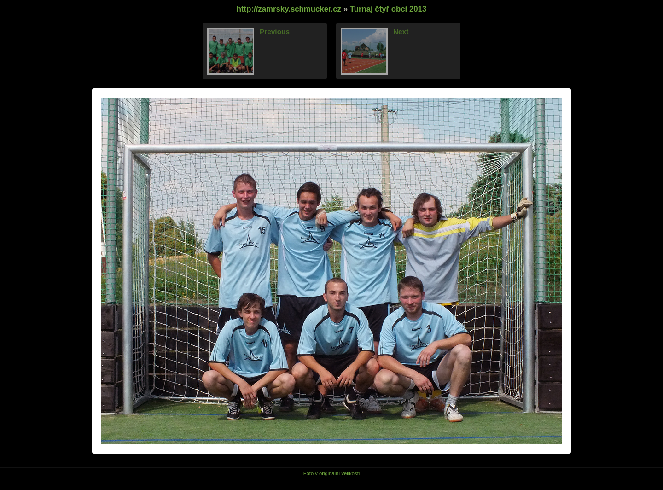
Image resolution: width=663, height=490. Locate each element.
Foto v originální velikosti (331, 473)
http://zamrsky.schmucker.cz (289, 9)
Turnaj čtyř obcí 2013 (388, 9)
